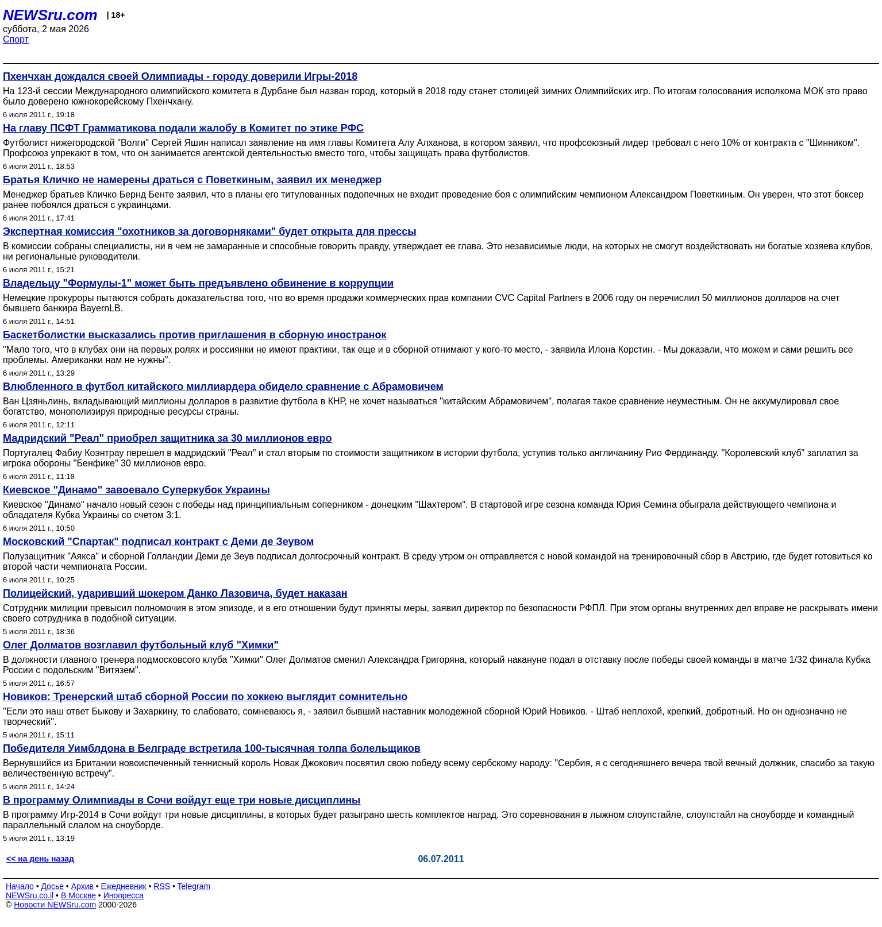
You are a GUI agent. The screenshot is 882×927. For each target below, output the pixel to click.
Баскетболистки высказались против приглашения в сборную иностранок (194, 335)
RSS (161, 886)
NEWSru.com (50, 15)
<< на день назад (40, 858)
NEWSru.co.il (29, 895)
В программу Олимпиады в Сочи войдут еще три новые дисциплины (181, 800)
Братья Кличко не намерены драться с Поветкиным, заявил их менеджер (192, 180)
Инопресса (123, 895)
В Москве (78, 895)
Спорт (16, 39)
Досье (52, 886)
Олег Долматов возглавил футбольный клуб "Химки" (141, 645)
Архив (82, 886)
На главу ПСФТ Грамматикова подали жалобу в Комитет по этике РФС (183, 128)
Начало (20, 886)
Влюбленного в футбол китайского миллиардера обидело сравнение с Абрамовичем (223, 386)
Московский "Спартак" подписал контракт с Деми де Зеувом (158, 541)
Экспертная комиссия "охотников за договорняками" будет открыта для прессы (210, 231)
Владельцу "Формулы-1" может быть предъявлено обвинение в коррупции (198, 283)
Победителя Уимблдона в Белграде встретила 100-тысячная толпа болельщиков (212, 748)
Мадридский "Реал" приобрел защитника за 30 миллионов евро (167, 438)
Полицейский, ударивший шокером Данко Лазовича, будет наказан (175, 593)
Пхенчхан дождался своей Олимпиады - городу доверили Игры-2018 (180, 76)
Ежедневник (124, 886)
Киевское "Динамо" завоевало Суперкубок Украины (136, 490)
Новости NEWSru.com (55, 904)
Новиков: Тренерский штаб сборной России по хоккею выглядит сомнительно (205, 696)
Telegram (194, 886)
